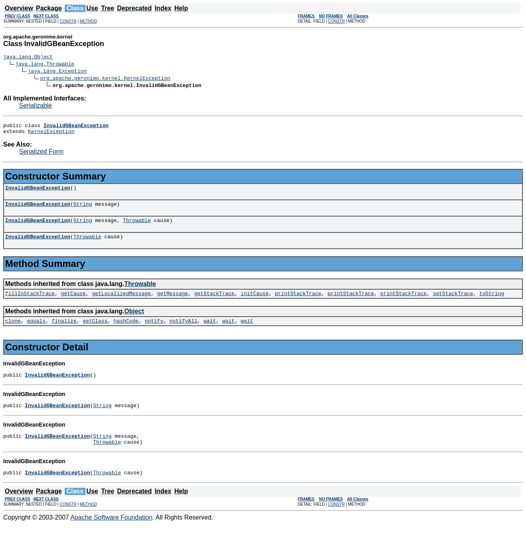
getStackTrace (214, 302)
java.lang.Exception (57, 71)
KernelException (51, 134)
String (82, 209)
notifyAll (183, 331)
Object (134, 320)
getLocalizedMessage (121, 302)
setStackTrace (453, 302)
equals (36, 331)
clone (13, 331)
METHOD (88, 21)
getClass (95, 331)
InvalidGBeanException (37, 192)
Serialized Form (41, 155)
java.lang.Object (28, 57)
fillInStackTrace (30, 302)
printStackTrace (298, 302)
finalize (64, 331)
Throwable (137, 227)
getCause (73, 302)
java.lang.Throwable (44, 64)
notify (154, 331)
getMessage (172, 302)
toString (492, 302)
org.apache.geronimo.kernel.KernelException (105, 79)
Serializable (35, 106)
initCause (255, 302)
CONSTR (68, 21)
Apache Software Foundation (111, 534)
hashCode (126, 331)
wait (209, 331)
